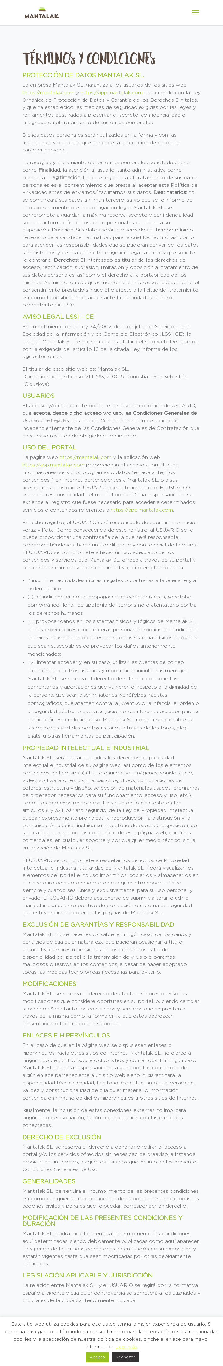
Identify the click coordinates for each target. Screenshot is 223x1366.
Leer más (126, 1347)
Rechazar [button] (125, 1357)
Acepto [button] (97, 1357)
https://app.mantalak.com (112, 92)
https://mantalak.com (48, 92)
